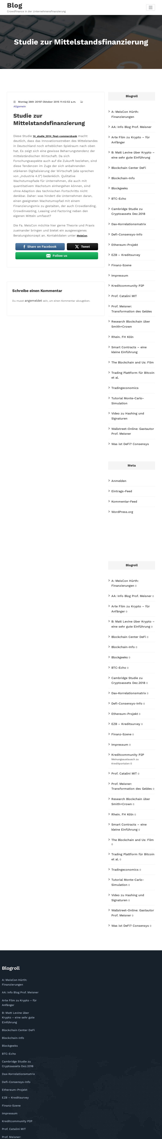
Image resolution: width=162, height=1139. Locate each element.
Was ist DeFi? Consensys (126, 390)
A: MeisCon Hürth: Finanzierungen (132, 110)
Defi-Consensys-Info (123, 212)
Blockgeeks (118, 170)
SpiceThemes (122, 1133)
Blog (13, 4)
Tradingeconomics (122, 348)
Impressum (118, 250)
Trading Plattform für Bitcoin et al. (132, 339)
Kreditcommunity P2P (124, 260)
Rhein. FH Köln (120, 306)
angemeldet (32, 263)
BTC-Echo (117, 180)
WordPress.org (120, 455)
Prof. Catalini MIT (121, 269)
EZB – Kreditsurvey (123, 231)
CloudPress (99, 1133)
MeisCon (43, 200)
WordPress (68, 1133)
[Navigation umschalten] (150, 7)
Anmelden (117, 426)
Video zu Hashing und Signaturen (131, 367)
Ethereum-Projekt (122, 222)
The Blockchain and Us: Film (129, 329)
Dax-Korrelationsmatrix (125, 203)
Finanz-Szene (119, 241)
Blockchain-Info (121, 161)
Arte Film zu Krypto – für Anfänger (132, 128)
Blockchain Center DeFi (125, 152)
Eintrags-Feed (119, 436)
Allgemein (88, 100)
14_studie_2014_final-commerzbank (52, 129)
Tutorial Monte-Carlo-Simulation (131, 358)
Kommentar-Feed (122, 445)
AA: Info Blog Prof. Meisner (127, 119)
